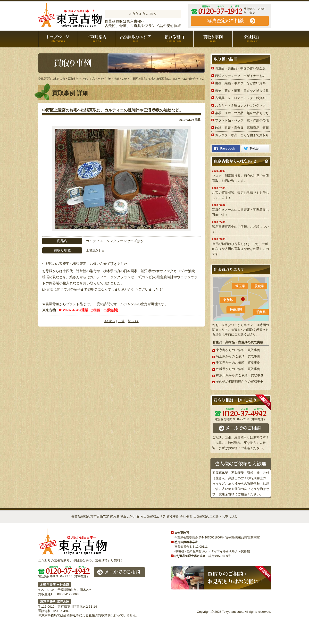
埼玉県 (240, 286)
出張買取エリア (135, 39)
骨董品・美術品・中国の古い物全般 (240, 68)
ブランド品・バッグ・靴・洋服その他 (242, 120)
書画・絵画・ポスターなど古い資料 (240, 83)
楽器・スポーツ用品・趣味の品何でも (242, 113)
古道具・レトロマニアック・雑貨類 (240, 98)
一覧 (121, 321)
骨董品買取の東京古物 (70, 15)
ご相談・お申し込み (230, 21)
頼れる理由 (174, 39)
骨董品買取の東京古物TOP (90, 516)
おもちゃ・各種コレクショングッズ (240, 105)
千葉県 (261, 312)
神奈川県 (236, 309)
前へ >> (133, 321)
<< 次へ (109, 321)
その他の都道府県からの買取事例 (239, 381)
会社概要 (252, 39)
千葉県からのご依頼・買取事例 (238, 362)
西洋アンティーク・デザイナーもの (240, 76)
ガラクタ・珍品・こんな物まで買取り (242, 135)
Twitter (255, 148)
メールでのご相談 (241, 428)
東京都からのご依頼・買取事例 (238, 350)
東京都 (228, 300)
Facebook (227, 148)
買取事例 (213, 39)
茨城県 (259, 286)
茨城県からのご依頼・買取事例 (238, 369)
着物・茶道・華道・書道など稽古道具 (242, 90)
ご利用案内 (96, 39)
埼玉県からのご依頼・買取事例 (238, 356)
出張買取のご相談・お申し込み (215, 516)
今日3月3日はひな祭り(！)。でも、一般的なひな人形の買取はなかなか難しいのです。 (240, 249)
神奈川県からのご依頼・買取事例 (239, 375)
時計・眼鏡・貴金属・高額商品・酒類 (242, 128)
